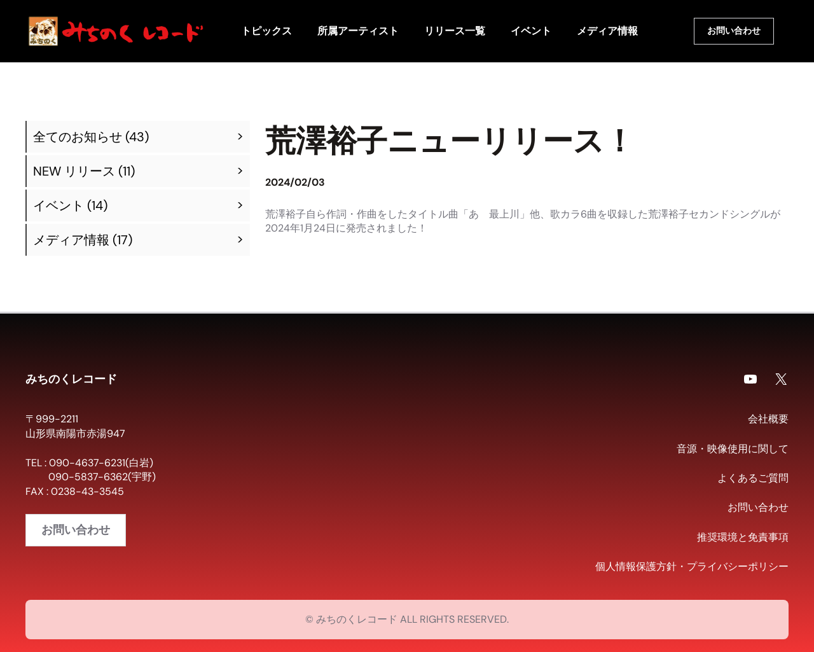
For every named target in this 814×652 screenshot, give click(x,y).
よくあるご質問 (753, 478)
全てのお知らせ (77, 136)
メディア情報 (71, 240)
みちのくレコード (71, 378)
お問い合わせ (734, 30)
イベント (58, 205)
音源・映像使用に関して (733, 448)
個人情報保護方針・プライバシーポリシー (692, 566)
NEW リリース (74, 171)
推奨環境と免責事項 (743, 537)
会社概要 (768, 419)
